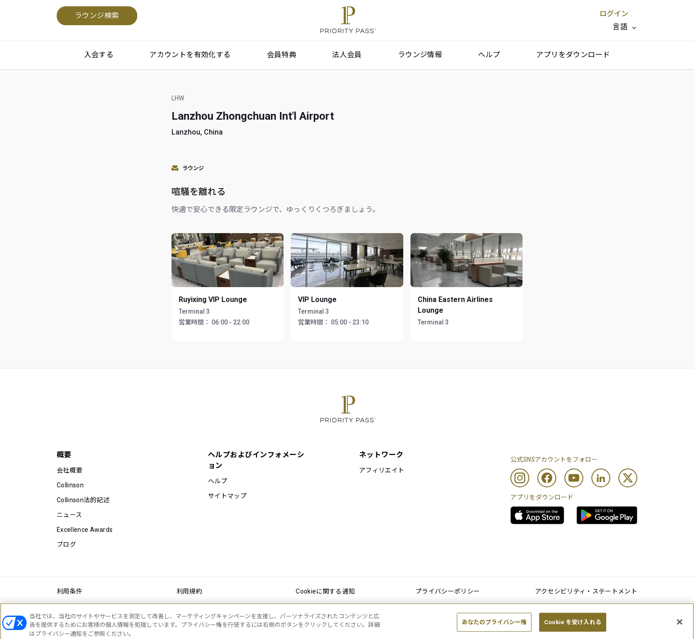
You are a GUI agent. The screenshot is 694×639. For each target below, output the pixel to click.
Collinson (70, 485)
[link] (537, 515)
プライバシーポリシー (447, 591)
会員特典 (282, 54)
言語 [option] (620, 26)
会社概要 (69, 470)
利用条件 (69, 591)
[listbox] (625, 27)
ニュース (69, 514)
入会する (99, 54)
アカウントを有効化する (189, 54)
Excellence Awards (85, 529)
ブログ (66, 544)
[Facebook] (546, 477)
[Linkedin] (600, 477)
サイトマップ (227, 496)
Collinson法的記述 (83, 500)
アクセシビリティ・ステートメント (586, 591)
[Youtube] (573, 477)
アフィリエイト (381, 470)
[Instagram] (519, 477)
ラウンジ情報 (420, 54)
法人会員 (347, 54)
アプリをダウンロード (573, 54)
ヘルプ (489, 54)
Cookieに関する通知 (325, 591)
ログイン (613, 13)
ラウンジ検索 (97, 15)
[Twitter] (627, 477)
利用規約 (189, 591)
